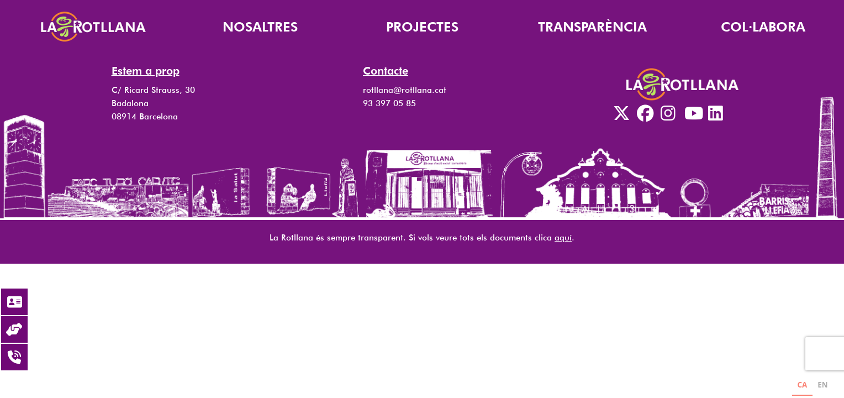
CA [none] (802, 385)
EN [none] (822, 385)
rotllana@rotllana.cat (404, 90)
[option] (823, 386)
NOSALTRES (260, 27)
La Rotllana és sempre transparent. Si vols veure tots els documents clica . (422, 237)
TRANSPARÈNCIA (592, 27)
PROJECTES (422, 27)
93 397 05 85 (389, 103)
